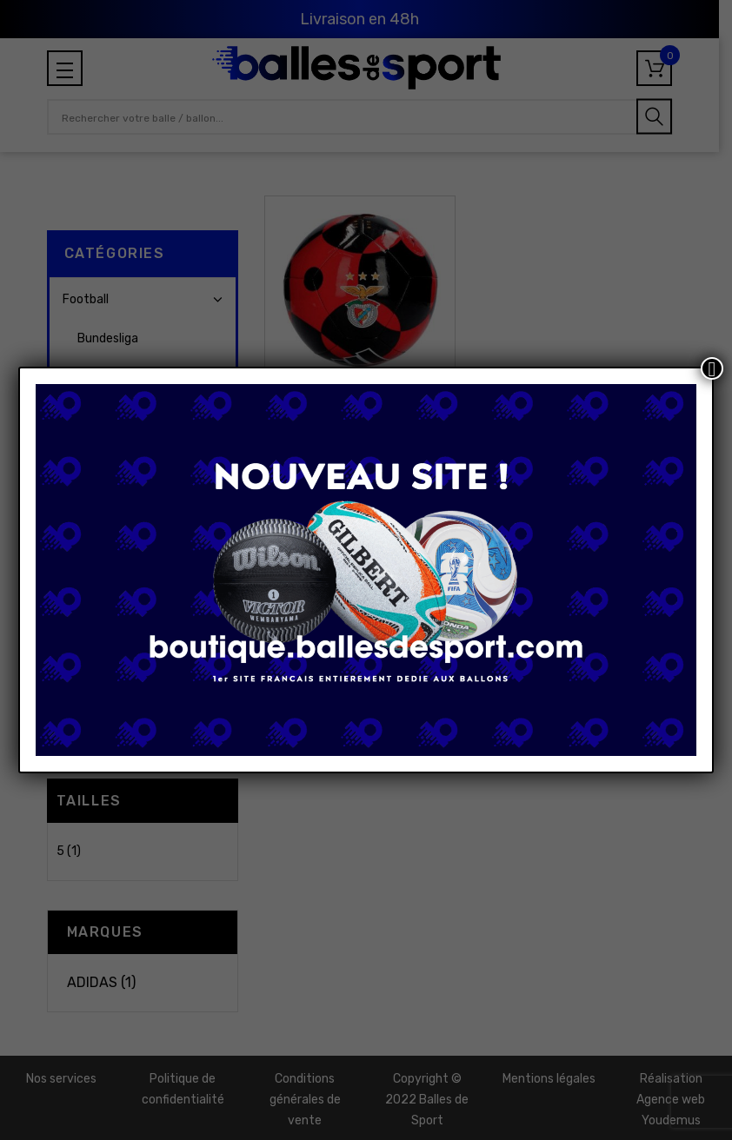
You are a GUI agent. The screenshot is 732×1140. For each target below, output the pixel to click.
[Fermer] (712, 368)
